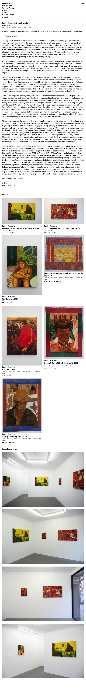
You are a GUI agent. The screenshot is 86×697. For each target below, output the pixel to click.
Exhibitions (7, 6)
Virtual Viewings (9, 8)
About (5, 17)
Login (81, 3)
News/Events (8, 15)
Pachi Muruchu (8, 185)
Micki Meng (7, 3)
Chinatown (6, 25)
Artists (5, 10)
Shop (4, 12)
